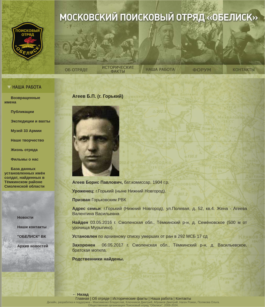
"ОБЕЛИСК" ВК (31, 236)
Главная (82, 298)
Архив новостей (32, 246)
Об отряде (100, 298)
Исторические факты (130, 298)
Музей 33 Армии (26, 130)
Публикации (22, 111)
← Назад (80, 294)
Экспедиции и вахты (30, 121)
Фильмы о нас (25, 159)
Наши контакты (32, 227)
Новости (25, 217)
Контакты (183, 298)
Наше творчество (27, 140)
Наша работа (162, 298)
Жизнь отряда (24, 149)
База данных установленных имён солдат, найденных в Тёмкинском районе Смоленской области (24, 177)
